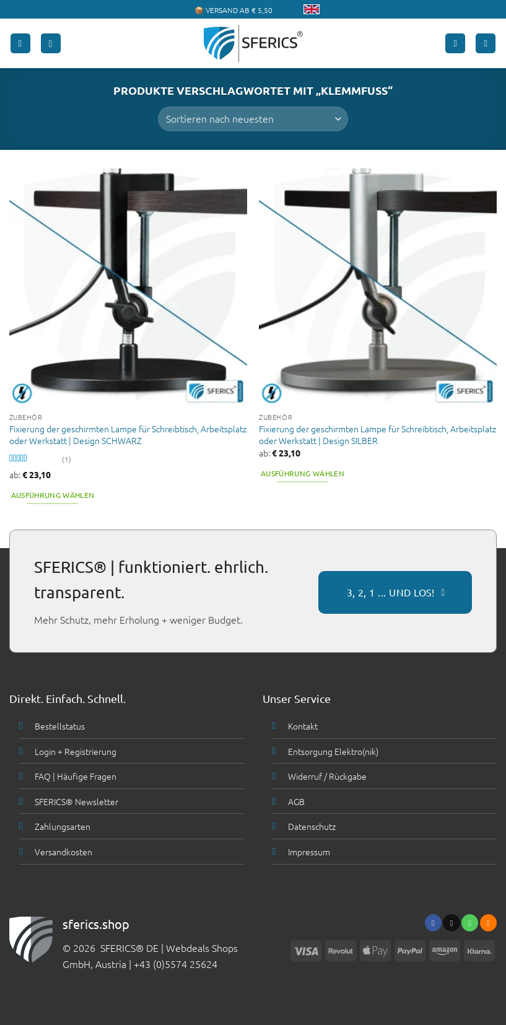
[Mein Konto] (455, 43)
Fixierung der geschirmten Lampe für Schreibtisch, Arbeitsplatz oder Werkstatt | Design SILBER (377, 434)
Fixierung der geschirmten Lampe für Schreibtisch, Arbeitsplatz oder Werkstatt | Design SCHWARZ (127, 434)
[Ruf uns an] (469, 922)
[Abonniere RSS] (488, 922)
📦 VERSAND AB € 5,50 (233, 10)
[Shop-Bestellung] (253, 119)
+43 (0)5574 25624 (175, 963)
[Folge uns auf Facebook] (433, 922)
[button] (20, 43)
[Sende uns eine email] (451, 922)
